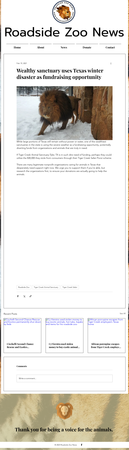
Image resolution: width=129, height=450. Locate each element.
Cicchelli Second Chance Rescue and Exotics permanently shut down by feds (21, 345)
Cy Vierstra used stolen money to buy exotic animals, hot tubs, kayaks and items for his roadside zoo (64, 345)
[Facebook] (81, 444)
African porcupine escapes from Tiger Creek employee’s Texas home (106, 345)
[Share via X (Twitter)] (24, 296)
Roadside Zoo (23, 287)
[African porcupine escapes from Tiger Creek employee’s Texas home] (106, 328)
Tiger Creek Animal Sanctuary (46, 287)
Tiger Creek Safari (69, 287)
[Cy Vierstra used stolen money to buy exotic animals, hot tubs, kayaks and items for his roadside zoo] (64, 328)
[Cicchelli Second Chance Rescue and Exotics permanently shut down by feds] (22, 328)
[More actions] (111, 63)
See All (122, 313)
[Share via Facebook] (18, 296)
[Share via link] (30, 296)
